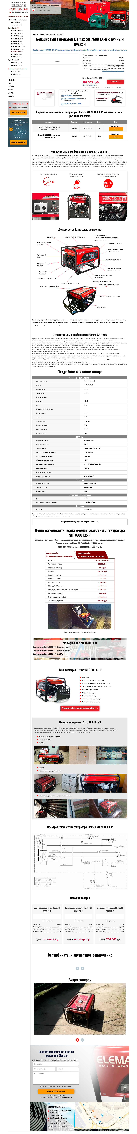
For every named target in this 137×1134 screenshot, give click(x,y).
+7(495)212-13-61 (18, 9)
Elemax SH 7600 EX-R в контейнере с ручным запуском (49, 136)
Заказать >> (115, 82)
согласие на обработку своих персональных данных (56, 1097)
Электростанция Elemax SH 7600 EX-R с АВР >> (48, 654)
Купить (116, 129)
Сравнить (57, 61)
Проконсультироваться (56, 1091)
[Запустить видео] (80, 1009)
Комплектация (80, 50)
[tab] (59, 555)
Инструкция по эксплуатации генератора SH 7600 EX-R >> (80, 522)
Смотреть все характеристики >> (113, 71)
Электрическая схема (103, 50)
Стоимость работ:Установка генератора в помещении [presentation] (91, 554)
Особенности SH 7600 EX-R (44, 50)
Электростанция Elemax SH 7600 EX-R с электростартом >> (52, 651)
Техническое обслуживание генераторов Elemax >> (80, 708)
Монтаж (90, 50)
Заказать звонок (18, 112)
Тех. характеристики (65, 50)
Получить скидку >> (89, 85)
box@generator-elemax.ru (20, 12)
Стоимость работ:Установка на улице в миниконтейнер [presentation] (59, 554)
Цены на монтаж (120, 50)
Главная (35, 34)
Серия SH (43, 34)
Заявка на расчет (18, 142)
